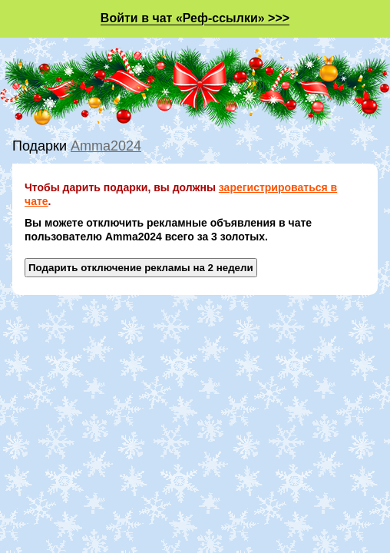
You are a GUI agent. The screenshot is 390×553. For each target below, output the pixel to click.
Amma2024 (106, 146)
